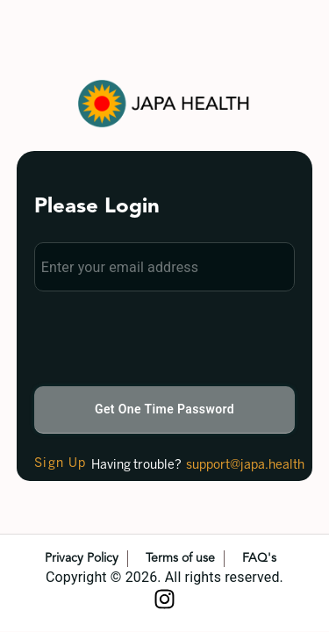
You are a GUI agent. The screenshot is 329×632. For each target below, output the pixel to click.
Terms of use (180, 558)
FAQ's (259, 558)
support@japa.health (245, 465)
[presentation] (167, 338)
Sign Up (60, 464)
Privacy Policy (81, 558)
